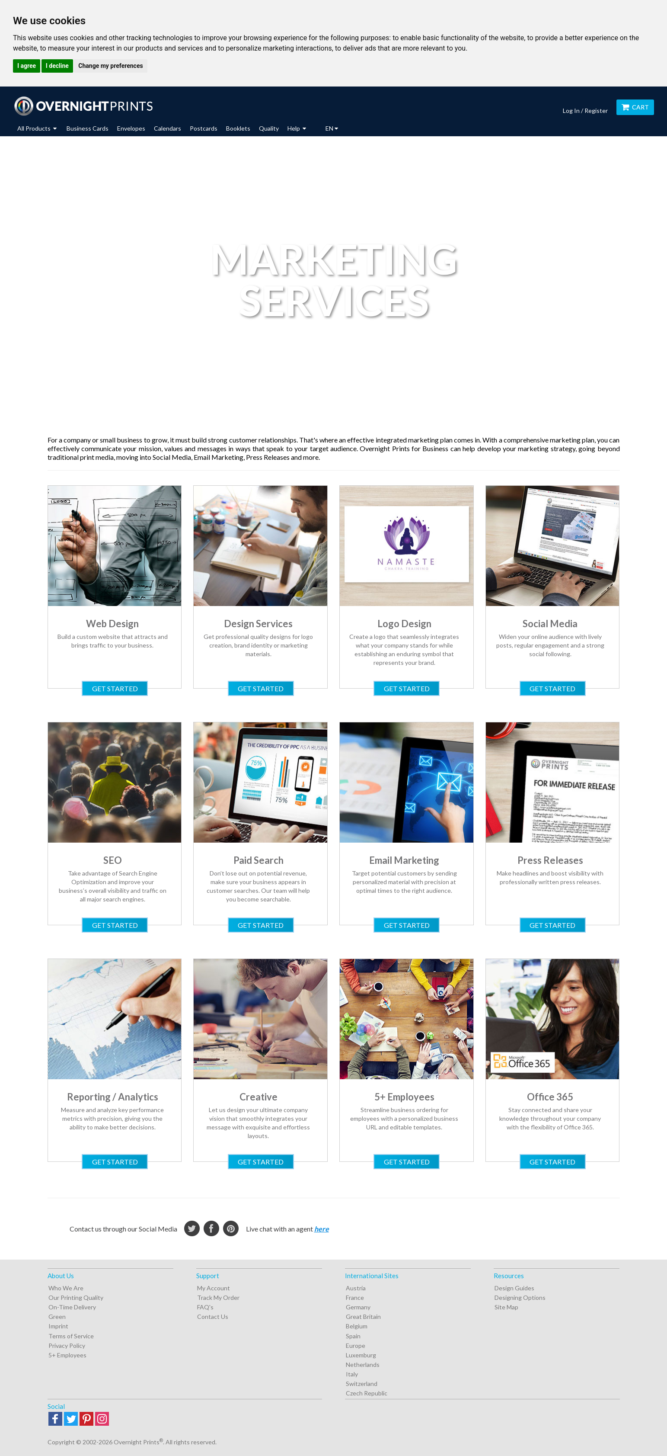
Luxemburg (361, 1355)
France (355, 1297)
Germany (358, 1307)
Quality (269, 128)
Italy (352, 1374)
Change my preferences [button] (110, 65)
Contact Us (212, 1316)
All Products (37, 128)
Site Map (506, 1307)
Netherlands (363, 1364)
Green (57, 1316)
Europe (355, 1345)
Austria (356, 1288)
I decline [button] (57, 65)
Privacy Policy (66, 1345)
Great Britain (363, 1316)
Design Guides (514, 1288)
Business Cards (88, 128)
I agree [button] (26, 65)
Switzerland (361, 1383)
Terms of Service (71, 1336)
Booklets (238, 128)
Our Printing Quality (75, 1297)
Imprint (58, 1326)
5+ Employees (67, 1355)
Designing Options (520, 1297)
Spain (353, 1336)
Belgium (356, 1326)
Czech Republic (366, 1393)
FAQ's (205, 1307)
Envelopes (131, 128)
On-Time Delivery (72, 1307)
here (321, 1229)
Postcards (203, 128)
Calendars (167, 128)
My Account (213, 1288)
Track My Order (218, 1297)
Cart (635, 107)
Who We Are (65, 1288)
